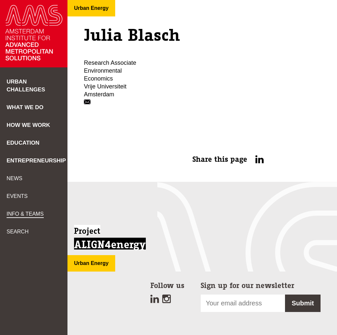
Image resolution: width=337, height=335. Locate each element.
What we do (25, 107)
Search (18, 231)
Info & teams (25, 214)
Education (23, 143)
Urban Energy (91, 8)
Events (17, 196)
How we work (28, 125)
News (14, 178)
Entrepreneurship (36, 160)
